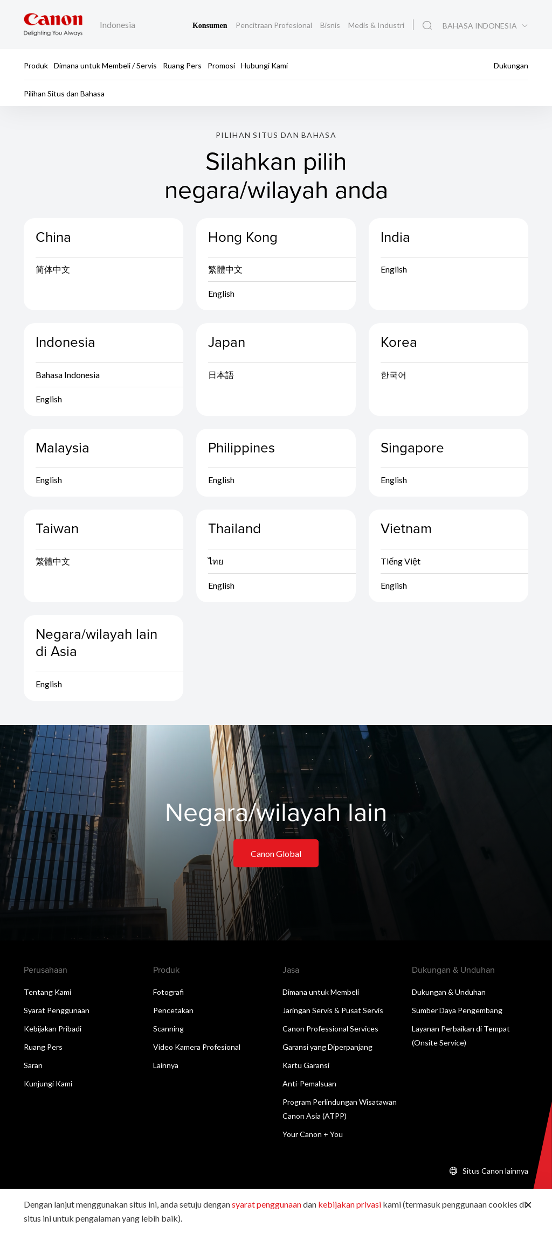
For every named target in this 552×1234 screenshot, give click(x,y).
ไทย (215, 562)
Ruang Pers (182, 64)
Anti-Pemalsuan (309, 1085)
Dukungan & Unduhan (449, 993)
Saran (33, 1066)
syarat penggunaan (266, 1204)
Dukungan (511, 64)
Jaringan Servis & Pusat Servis (332, 1011)
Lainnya (165, 1066)
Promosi (221, 64)
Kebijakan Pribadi (52, 1030)
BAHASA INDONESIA (480, 26)
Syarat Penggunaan (56, 1011)
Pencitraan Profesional (275, 25)
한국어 (393, 376)
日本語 (221, 376)
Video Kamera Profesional (196, 1048)
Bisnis (331, 25)
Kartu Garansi (305, 1066)
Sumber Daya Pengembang (457, 1011)
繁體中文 (225, 271)
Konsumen (210, 26)
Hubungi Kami (264, 64)
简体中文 (53, 271)
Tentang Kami (47, 993)
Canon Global (276, 855)
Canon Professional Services (330, 1030)
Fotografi (168, 993)
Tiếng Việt (400, 562)
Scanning (168, 1030)
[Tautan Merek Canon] (53, 24)
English (221, 295)
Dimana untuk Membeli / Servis (105, 64)
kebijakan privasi (349, 1204)
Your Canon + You (312, 1135)
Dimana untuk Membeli (320, 993)
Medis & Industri (376, 25)
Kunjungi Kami (48, 1085)
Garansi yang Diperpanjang (327, 1048)
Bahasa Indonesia (68, 376)
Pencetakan (173, 1011)
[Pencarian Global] (427, 25)
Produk (36, 64)
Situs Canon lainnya (495, 1172)
